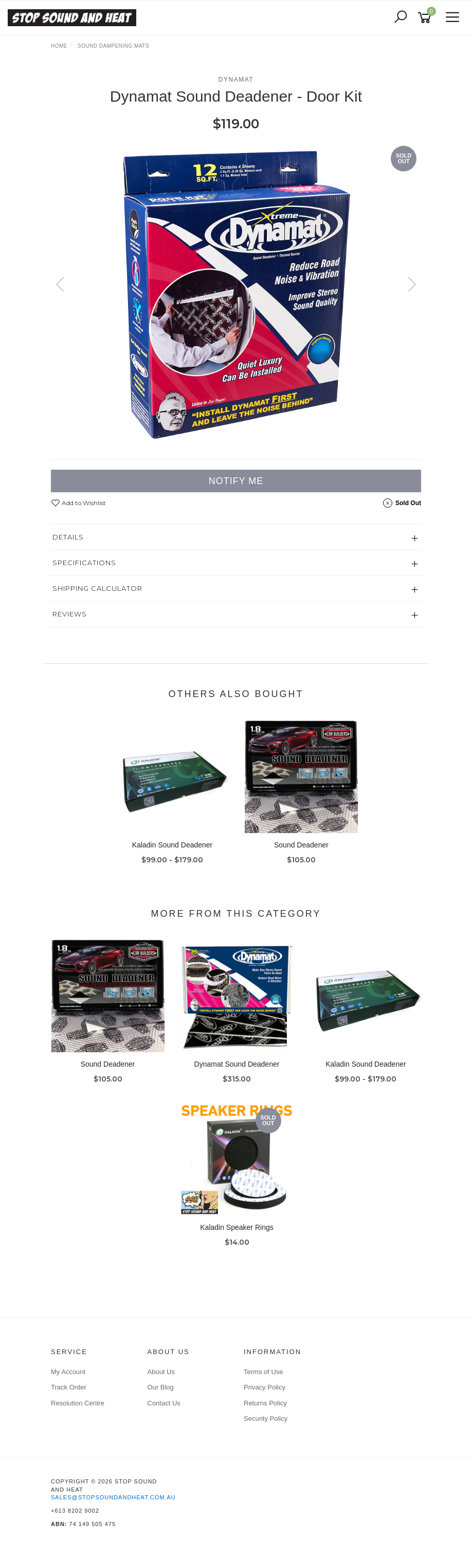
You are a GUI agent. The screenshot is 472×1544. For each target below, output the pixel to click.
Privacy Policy (264, 1387)
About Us (161, 1372)
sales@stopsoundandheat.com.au (113, 1497)
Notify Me (236, 481)
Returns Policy (265, 1403)
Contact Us (164, 1403)
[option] (236, 295)
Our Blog (161, 1387)
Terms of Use (263, 1372)
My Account (68, 1372)
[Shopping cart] (426, 17)
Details (68, 537)
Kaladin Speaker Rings (236, 1227)
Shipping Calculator (97, 588)
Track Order (68, 1387)
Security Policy (265, 1418)
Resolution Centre (77, 1403)
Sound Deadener (301, 845)
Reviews (69, 614)
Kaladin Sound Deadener (172, 845)
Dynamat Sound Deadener (237, 1064)
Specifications (84, 562)
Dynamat (236, 79)
